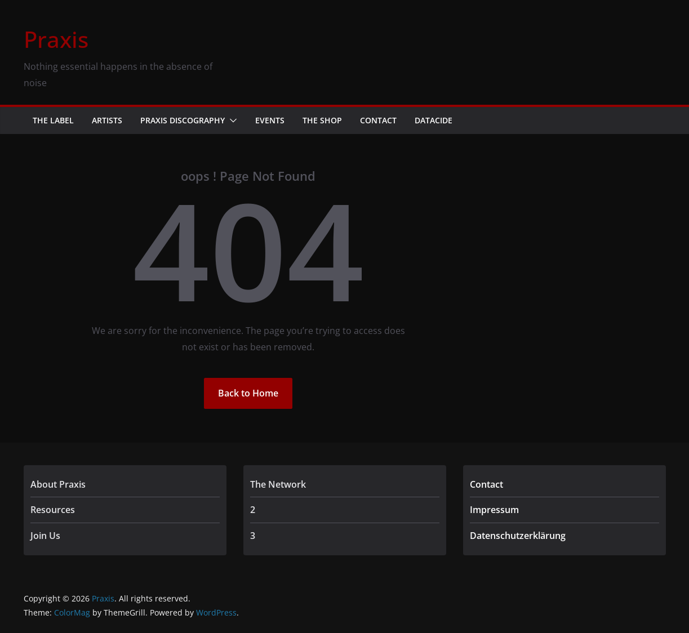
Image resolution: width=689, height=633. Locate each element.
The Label (53, 120)
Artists (107, 120)
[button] (231, 120)
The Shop (322, 120)
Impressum (494, 509)
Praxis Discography (182, 120)
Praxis (56, 39)
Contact (378, 120)
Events (270, 120)
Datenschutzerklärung (518, 535)
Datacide (433, 120)
